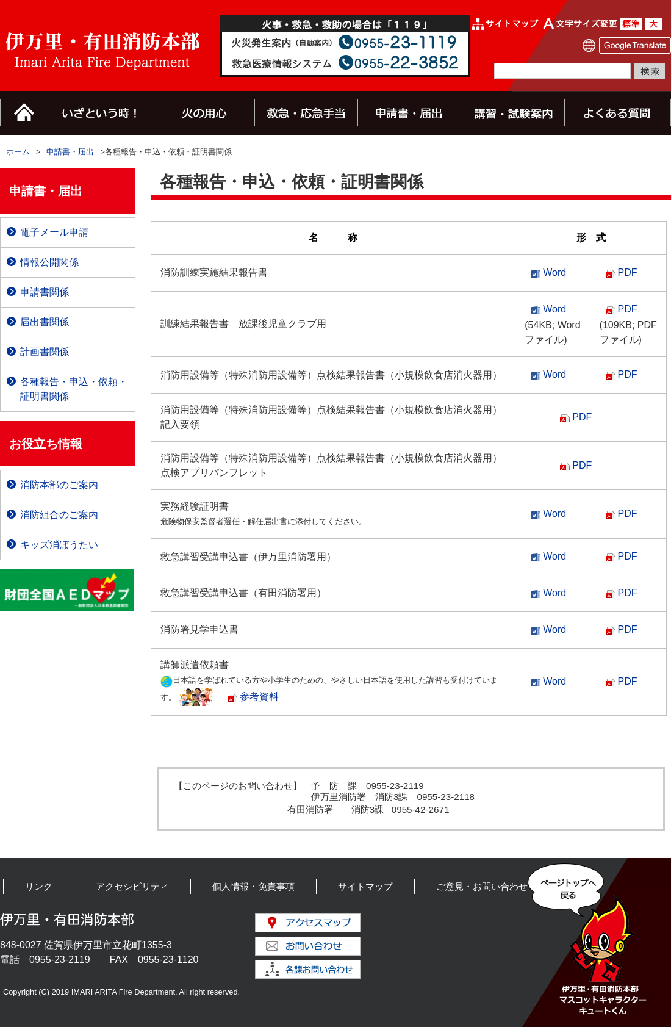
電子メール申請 (54, 232)
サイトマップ (365, 886)
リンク (38, 886)
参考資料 (259, 696)
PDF (627, 272)
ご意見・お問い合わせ (482, 886)
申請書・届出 (70, 151)
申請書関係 (44, 292)
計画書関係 (44, 352)
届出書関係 (44, 322)
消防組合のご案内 (59, 515)
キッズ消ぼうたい (59, 544)
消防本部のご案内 (59, 485)
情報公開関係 (49, 262)
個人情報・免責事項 (253, 886)
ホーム (18, 151)
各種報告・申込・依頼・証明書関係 (73, 389)
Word (554, 272)
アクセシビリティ (132, 886)
